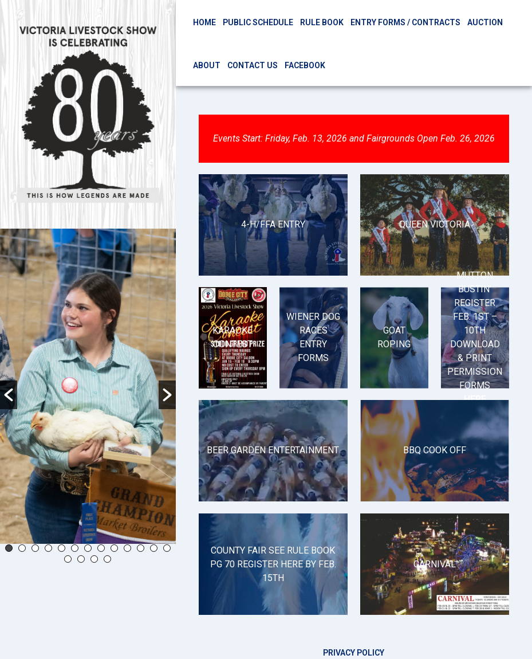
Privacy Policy (353, 652)
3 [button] (35, 548)
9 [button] (114, 548)
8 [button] (101, 548)
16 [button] (94, 559)
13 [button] (167, 548)
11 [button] (140, 548)
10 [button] (127, 548)
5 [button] (61, 548)
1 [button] (9, 548)
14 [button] (68, 559)
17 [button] (107, 559)
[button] (8, 395)
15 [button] (81, 559)
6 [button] (74, 548)
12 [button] (153, 548)
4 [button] (48, 548)
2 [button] (22, 548)
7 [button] (88, 548)
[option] (88, 386)
